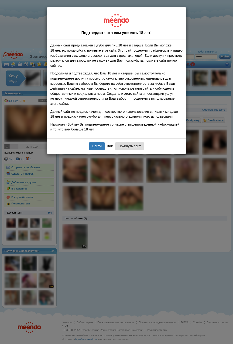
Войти (97, 146)
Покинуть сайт (129, 146)
